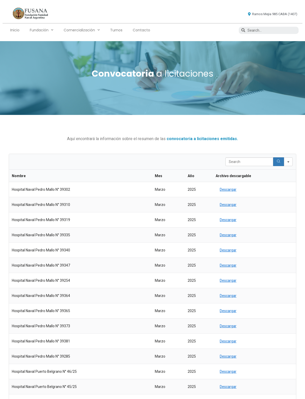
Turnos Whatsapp (182, 316)
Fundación (41, 30)
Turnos (116, 30)
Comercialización (82, 30)
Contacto (141, 30)
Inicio (15, 30)
